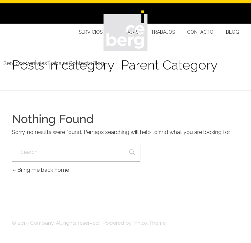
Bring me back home (40, 170)
